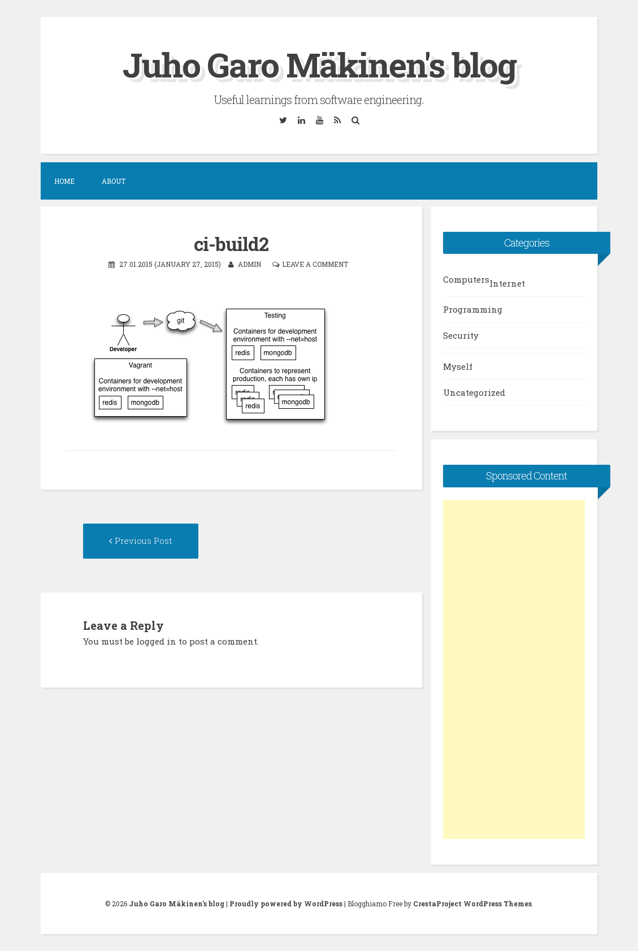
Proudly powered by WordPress (285, 903)
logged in (156, 641)
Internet (507, 283)
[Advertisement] (514, 669)
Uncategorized (474, 392)
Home (64, 180)
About (113, 180)
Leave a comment (315, 264)
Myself (457, 366)
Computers (466, 279)
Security (461, 335)
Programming (472, 309)
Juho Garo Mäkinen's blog (319, 64)
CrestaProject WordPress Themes (472, 903)
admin (249, 264)
